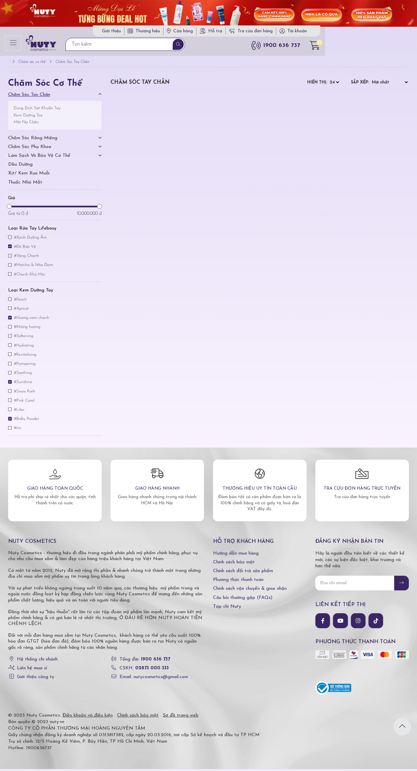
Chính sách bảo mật (234, 564)
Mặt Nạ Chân (26, 124)
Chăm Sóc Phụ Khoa (29, 148)
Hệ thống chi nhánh (37, 661)
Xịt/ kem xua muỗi (29, 175)
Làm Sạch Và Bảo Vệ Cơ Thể (39, 157)
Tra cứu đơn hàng (339, 32)
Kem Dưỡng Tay (28, 117)
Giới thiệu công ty (35, 678)
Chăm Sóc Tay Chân (29, 96)
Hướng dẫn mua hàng (236, 555)
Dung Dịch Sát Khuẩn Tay (37, 110)
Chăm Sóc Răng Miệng (32, 140)
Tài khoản (385, 32)
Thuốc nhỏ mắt (25, 184)
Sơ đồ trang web (180, 717)
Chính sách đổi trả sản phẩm (243, 573)
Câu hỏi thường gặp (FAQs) (242, 599)
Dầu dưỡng (20, 166)
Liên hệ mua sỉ (32, 670)
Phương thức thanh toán (238, 581)
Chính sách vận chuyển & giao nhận (250, 590)
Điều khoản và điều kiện (88, 717)
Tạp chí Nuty (227, 608)
